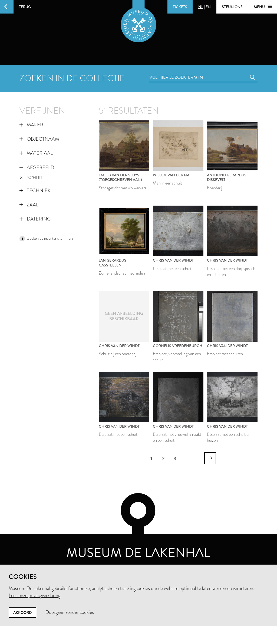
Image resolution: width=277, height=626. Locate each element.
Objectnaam (39, 139)
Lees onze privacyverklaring (34, 595)
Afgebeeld (36, 167)
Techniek (35, 190)
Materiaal (36, 153)
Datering (35, 218)
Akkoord (22, 612)
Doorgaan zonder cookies (69, 612)
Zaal (28, 204)
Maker (31, 124)
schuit (31, 178)
